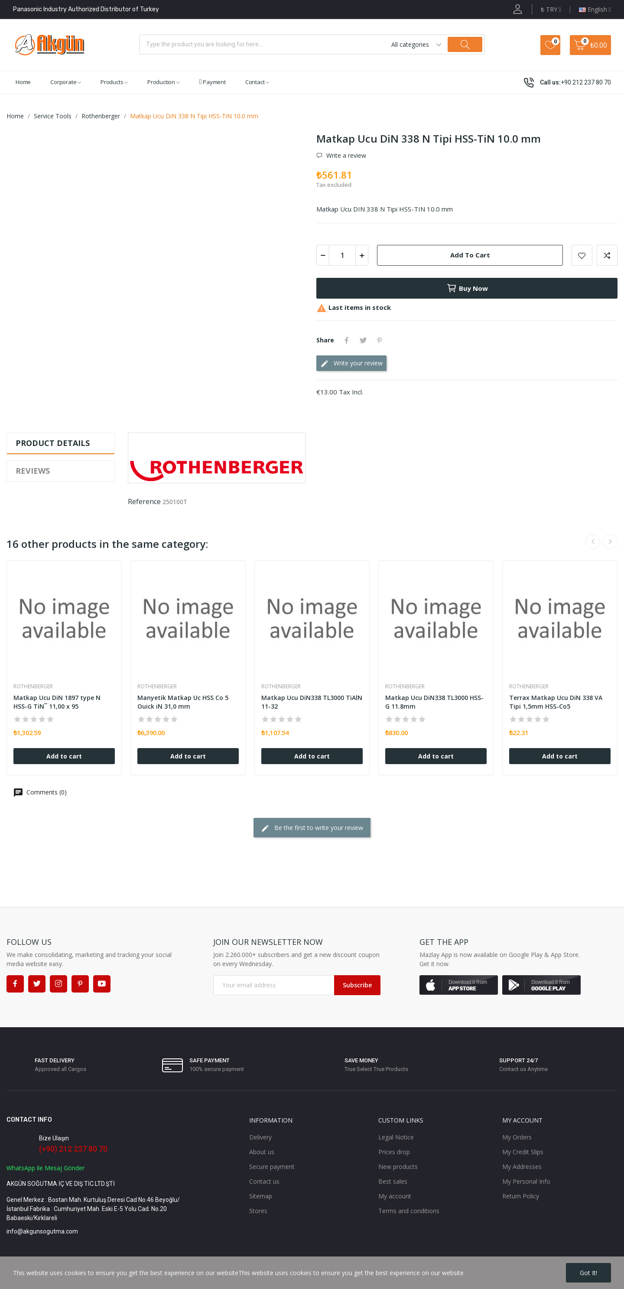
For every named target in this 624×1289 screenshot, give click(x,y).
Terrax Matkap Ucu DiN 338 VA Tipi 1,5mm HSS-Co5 (555, 701)
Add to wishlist (582, 255)
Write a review (345, 156)
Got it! (588, 1273)
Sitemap (260, 1196)
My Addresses (522, 1166)
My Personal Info (526, 1181)
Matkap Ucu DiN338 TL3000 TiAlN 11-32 (311, 701)
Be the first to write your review (312, 828)
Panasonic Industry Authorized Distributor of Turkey (86, 9)
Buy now (467, 288)
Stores (258, 1211)
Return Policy (520, 1196)
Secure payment (272, 1166)
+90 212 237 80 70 (586, 82)
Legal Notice (396, 1137)
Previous (592, 541)
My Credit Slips (522, 1152)
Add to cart (470, 255)
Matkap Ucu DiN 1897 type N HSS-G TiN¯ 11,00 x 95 (57, 701)
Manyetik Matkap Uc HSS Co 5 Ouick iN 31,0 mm (182, 701)
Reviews (33, 470)
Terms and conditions (408, 1211)
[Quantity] (342, 255)
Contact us (264, 1181)
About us (261, 1152)
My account (394, 1196)
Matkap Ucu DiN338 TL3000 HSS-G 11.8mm (434, 701)
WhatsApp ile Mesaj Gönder (45, 1168)
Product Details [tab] (53, 443)
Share (346, 340)
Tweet (363, 340)
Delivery (260, 1137)
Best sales (392, 1181)
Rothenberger (33, 686)
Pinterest (379, 340)
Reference (144, 501)
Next (610, 541)
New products (398, 1166)
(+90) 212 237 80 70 (73, 1148)
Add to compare (607, 255)
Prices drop (394, 1152)
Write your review (351, 363)
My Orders (517, 1137)
